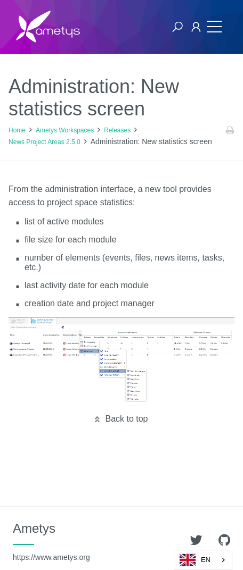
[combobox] (203, 560)
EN (195, 560)
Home (17, 130)
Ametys (51, 541)
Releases (117, 130)
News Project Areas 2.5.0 (44, 142)
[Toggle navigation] (214, 27)
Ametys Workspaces (65, 130)
